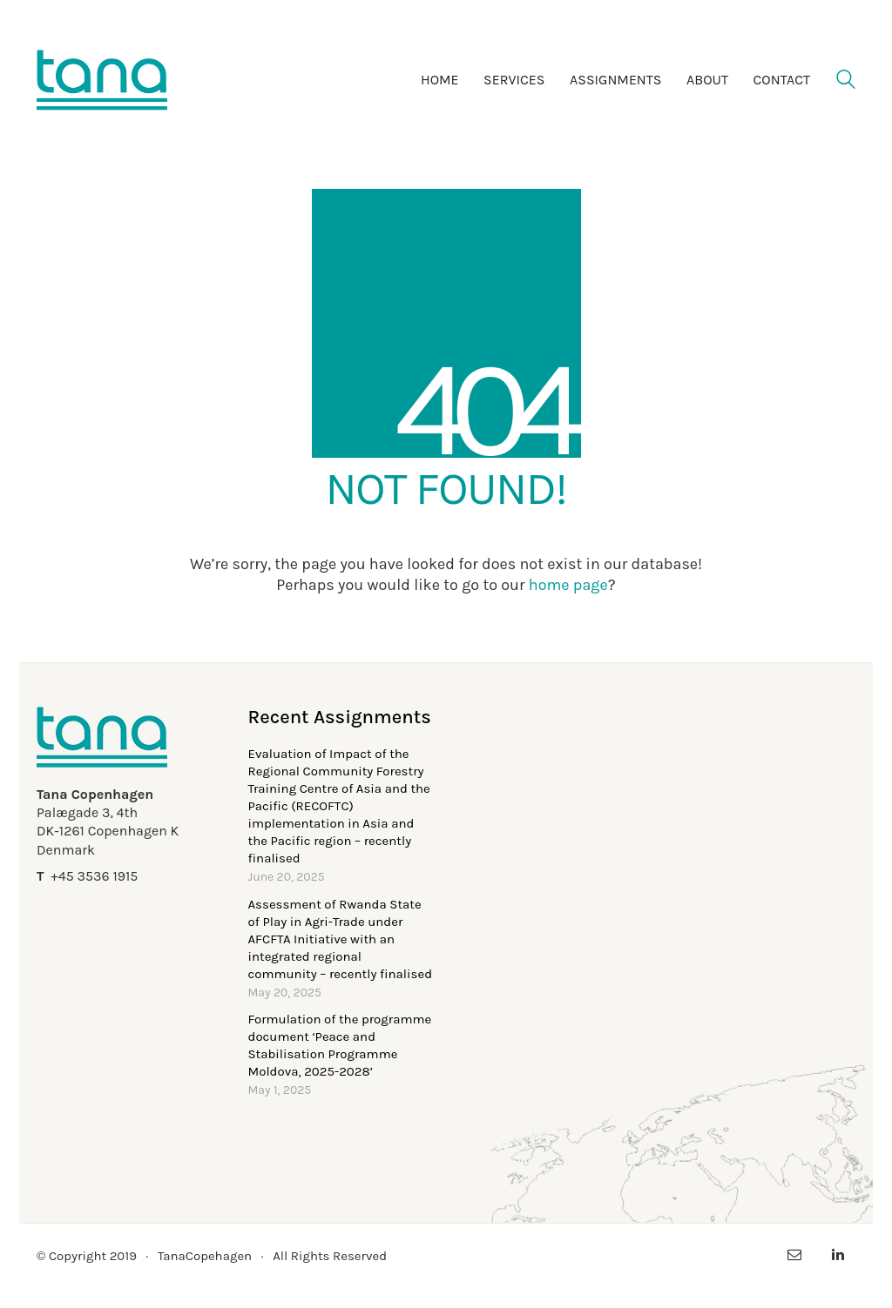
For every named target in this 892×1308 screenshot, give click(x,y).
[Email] (794, 1254)
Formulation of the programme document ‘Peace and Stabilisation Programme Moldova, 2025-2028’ (340, 1045)
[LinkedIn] (838, 1254)
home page (568, 584)
